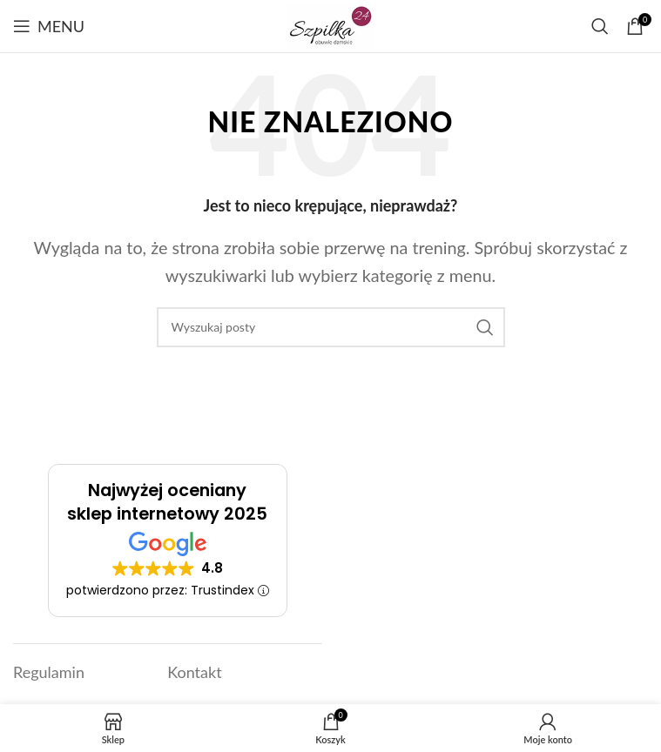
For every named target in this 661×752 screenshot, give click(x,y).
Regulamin (48, 672)
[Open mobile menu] (48, 26)
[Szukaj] (600, 26)
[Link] (330, 24)
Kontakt (194, 672)
